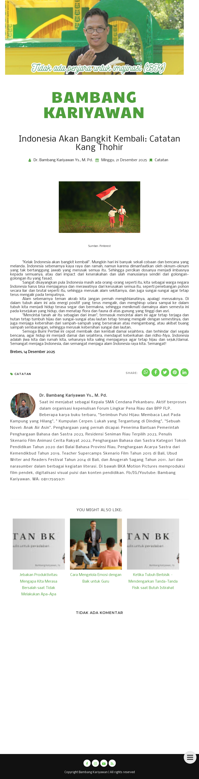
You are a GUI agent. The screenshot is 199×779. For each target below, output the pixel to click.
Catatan (161, 160)
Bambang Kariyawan (94, 104)
